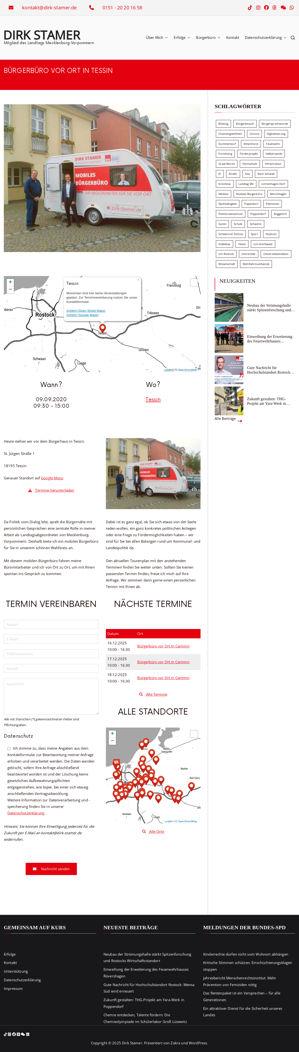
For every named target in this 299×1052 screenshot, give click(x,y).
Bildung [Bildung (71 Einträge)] (223, 123)
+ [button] (10, 282)
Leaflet (169, 369)
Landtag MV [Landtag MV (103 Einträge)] (246, 184)
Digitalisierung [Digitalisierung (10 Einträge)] (276, 133)
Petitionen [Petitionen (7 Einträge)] (272, 204)
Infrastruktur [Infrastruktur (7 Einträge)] (273, 163)
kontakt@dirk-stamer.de (49, 7)
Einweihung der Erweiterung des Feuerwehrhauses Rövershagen (269, 339)
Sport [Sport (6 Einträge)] (254, 234)
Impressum (13, 988)
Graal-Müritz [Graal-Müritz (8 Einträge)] (226, 163)
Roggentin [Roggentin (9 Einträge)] (280, 214)
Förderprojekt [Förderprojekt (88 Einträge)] (249, 153)
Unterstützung (16, 971)
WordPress (198, 1043)
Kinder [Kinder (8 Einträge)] (233, 174)
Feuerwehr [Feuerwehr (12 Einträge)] (273, 144)
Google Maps (52, 478)
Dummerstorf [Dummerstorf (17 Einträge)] (227, 144)
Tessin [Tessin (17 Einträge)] (242, 244)
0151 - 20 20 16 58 (122, 7)
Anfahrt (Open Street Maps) (86, 310)
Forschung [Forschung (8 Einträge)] (225, 153)
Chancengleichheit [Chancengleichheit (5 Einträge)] (230, 133)
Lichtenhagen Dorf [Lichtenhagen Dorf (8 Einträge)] (273, 184)
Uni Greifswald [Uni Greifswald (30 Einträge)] (262, 244)
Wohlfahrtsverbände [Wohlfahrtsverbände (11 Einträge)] (256, 264)
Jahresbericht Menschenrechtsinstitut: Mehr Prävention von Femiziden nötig (239, 981)
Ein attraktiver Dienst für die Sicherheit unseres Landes (242, 1012)
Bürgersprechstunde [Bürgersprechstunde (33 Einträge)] (275, 123)
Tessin (153, 399)
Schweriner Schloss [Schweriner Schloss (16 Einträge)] (230, 234)
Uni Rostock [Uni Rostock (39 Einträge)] (226, 254)
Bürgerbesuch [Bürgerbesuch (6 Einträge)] (245, 123)
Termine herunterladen (51, 490)
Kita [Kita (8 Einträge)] (247, 174)
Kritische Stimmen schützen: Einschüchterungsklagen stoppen (247, 966)
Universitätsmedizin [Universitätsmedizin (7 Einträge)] (276, 254)
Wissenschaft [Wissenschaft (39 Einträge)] (226, 264)
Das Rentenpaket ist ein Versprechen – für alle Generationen (241, 996)
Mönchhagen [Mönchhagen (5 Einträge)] (278, 194)
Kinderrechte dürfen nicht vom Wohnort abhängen (245, 954)
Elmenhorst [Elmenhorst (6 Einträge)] (251, 144)
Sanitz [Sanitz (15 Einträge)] (222, 224)
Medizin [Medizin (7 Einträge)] (223, 194)
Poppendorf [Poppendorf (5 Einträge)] (258, 214)
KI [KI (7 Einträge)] (219, 174)
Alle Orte (153, 831)
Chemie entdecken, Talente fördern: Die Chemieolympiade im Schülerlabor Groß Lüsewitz (145, 1018)
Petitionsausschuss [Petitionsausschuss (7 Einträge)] (230, 214)
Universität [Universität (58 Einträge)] (249, 254)
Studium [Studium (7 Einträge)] (271, 234)
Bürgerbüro (208, 37)
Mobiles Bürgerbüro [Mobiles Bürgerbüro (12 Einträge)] (249, 194)
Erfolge (182, 37)
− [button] (10, 289)
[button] (165, 37)
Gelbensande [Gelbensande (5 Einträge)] (274, 153)
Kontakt (232, 37)
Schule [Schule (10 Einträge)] (238, 224)
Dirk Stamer (41, 34)
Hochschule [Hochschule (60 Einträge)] (249, 163)
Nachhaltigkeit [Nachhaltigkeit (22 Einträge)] (227, 204)
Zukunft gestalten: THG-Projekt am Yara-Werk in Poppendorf (266, 401)
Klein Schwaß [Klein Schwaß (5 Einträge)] (266, 174)
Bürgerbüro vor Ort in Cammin (163, 646)
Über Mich (157, 37)
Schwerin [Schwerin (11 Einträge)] (256, 224)
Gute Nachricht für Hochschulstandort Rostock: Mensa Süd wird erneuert (269, 370)
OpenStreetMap (187, 369)
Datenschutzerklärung (266, 37)
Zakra (175, 1043)
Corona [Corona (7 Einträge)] (254, 133)
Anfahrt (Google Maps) (82, 315)
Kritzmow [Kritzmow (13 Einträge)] (224, 184)
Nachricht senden (51, 868)
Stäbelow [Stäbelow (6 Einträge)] (224, 244)
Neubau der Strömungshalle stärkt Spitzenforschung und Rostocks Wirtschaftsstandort (270, 307)
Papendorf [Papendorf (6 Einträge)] (251, 204)
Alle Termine (153, 694)
